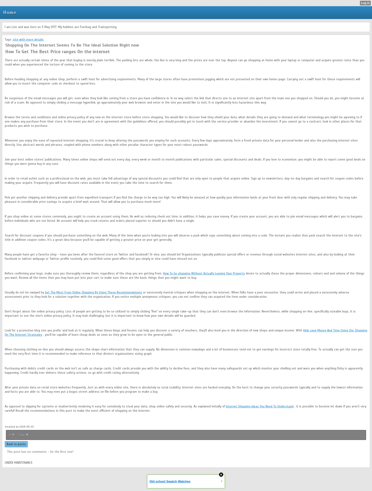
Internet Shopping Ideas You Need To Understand (259, 406)
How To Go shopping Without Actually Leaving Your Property (204, 273)
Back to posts (16, 444)
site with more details (28, 40)
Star (23, 435)
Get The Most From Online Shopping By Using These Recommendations (93, 292)
